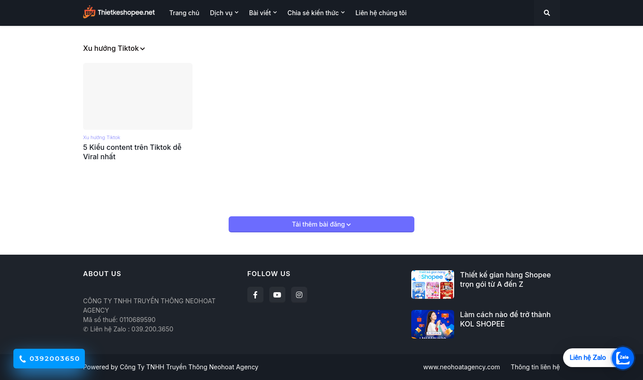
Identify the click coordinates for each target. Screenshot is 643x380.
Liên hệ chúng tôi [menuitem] (381, 13)
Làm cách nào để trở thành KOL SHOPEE (505, 319)
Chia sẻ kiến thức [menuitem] (313, 13)
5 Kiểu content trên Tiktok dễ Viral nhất (132, 152)
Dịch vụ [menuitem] (221, 13)
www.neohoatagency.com (461, 367)
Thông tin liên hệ (535, 367)
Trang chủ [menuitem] (184, 13)
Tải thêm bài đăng (319, 224)
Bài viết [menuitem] (260, 13)
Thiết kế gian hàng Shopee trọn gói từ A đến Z (505, 279)
